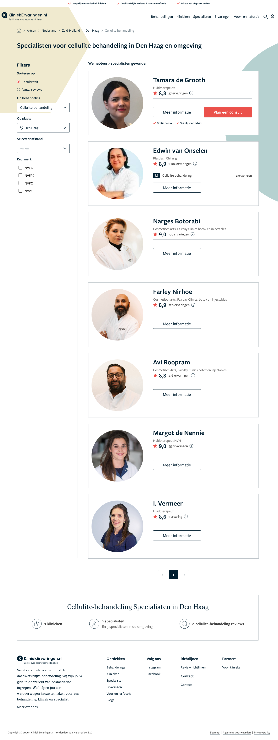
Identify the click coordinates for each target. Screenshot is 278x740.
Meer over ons (27, 707)
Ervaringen (222, 16)
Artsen (31, 30)
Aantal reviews (29, 89)
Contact (186, 684)
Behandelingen (162, 16)
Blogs (110, 700)
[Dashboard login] (272, 16)
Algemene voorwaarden (237, 732)
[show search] (266, 17)
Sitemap (215, 732)
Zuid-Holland (71, 30)
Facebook (153, 674)
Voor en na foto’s (119, 693)
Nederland (49, 30)
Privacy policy (262, 732)
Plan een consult (228, 112)
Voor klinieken (232, 667)
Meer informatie (177, 112)
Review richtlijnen (193, 667)
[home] (24, 16)
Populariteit (27, 81)
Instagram (154, 667)
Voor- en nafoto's (246, 16)
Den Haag (92, 30)
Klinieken (183, 16)
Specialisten (202, 16)
